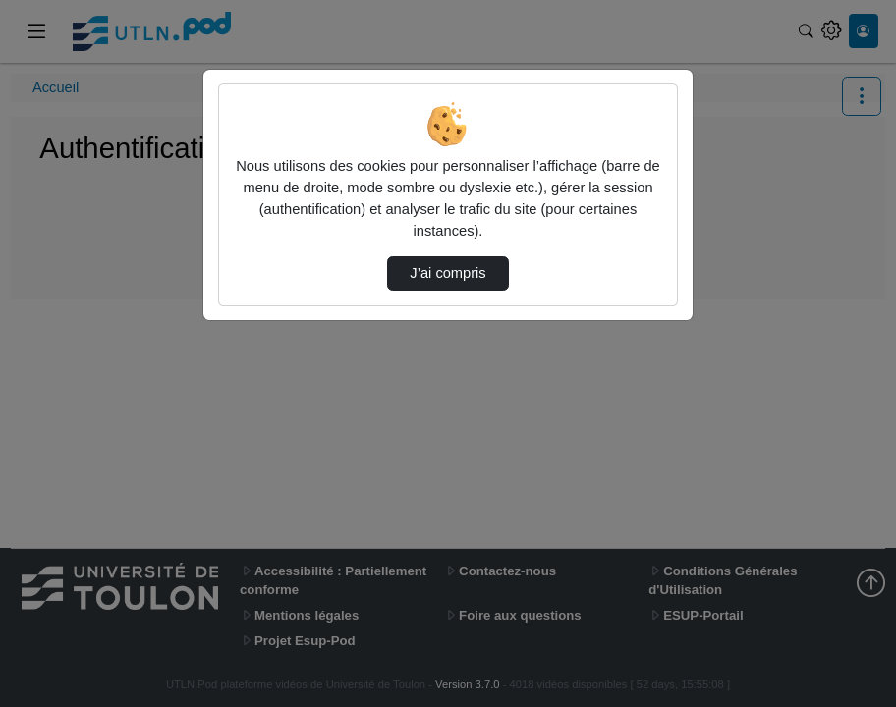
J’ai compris (447, 273)
